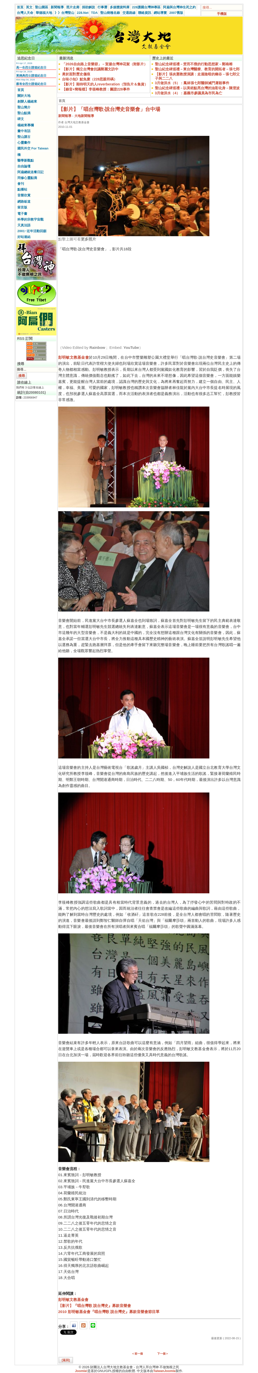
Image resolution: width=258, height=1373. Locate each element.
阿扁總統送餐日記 (30, 172)
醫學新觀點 (25, 160)
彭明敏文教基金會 (73, 357)
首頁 (20, 7)
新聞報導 (57, 7)
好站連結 (23, 237)
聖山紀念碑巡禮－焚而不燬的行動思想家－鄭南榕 (194, 64)
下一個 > (162, 1353)
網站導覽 (160, 13)
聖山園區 (41, 7)
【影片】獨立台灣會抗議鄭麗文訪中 (90, 69)
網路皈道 (23, 201)
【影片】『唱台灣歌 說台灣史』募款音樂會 (94, 1305)
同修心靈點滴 (27, 178)
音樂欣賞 (23, 195)
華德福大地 (44, 13)
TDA (94, 13)
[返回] (66, 1360)
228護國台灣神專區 (146, 7)
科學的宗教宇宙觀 (30, 219)
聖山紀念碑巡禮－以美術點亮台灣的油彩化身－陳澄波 (197, 88)
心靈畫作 (23, 142)
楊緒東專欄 (25, 125)
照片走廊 (72, 7)
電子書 (22, 214)
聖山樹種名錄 (110, 13)
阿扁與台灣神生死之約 (179, 7)
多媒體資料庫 (120, 7)
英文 (29, 7)
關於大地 (23, 96)
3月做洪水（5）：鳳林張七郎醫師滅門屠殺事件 (192, 83)
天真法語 (23, 225)
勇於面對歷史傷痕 (76, 74)
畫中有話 (23, 131)
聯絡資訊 (144, 13)
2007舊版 (176, 13)
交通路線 (129, 13)
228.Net (82, 13)
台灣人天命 (25, 13)
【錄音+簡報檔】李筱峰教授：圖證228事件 (96, 89)
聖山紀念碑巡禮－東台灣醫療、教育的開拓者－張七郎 (197, 69)
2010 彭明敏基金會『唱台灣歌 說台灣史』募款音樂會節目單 (108, 1311)
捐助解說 (88, 7)
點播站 (22, 189)
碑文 (20, 119)
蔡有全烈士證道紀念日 (31, 84)
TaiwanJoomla (164, 1371)
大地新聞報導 (84, 116)
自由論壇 (23, 166)
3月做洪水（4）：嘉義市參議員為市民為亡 (188, 93)
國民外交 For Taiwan (32, 148)
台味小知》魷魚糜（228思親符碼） (89, 79)
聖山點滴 (23, 113)
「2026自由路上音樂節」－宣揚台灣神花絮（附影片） (104, 64)
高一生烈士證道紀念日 (31, 67)
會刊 (20, 184)
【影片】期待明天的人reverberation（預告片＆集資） (105, 84)
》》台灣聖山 (64, 13)
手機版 (222, 14)
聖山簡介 (23, 107)
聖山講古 (23, 137)
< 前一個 (137, 1353)
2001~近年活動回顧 (31, 231)
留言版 (22, 207)
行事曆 (102, 7)
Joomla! (81, 1371)
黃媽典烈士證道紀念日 (31, 75)
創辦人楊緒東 (27, 101)
